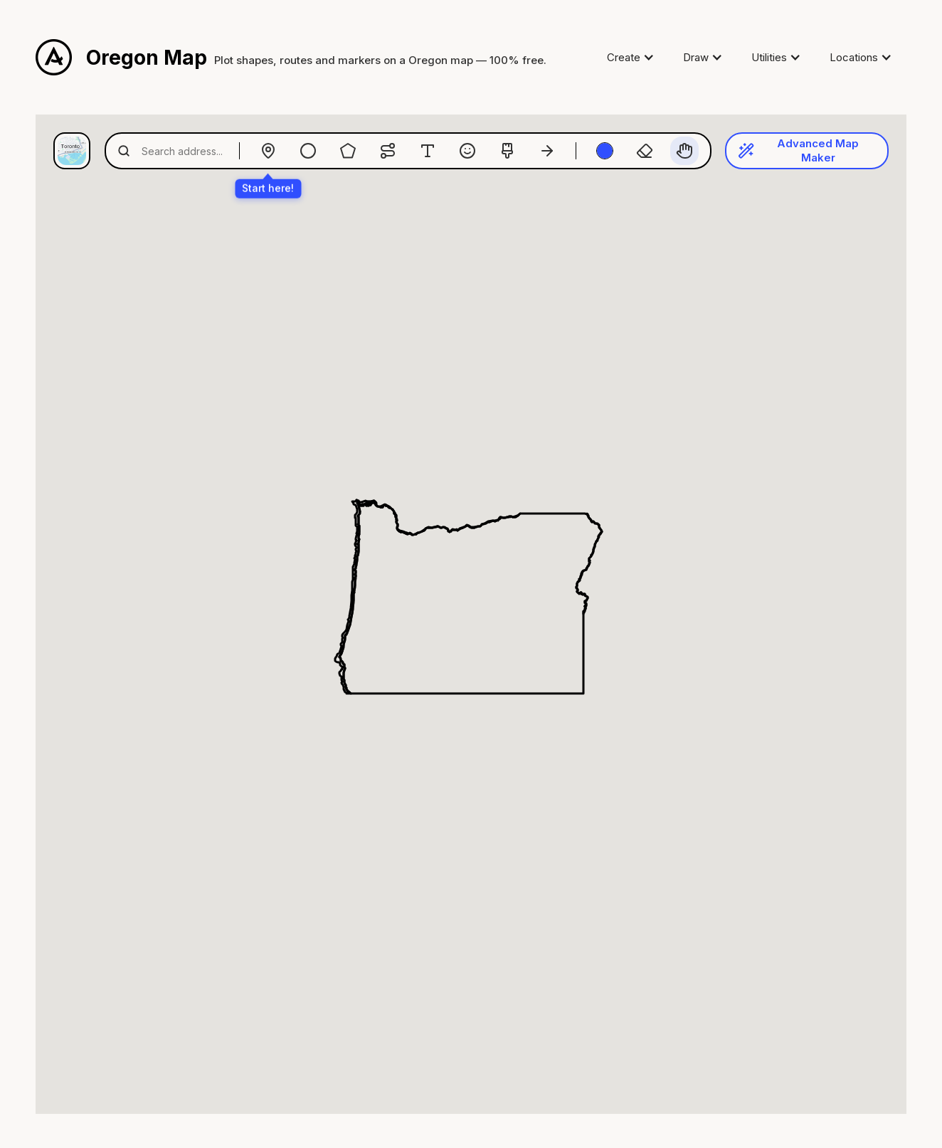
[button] (631, 57)
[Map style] (71, 150)
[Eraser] (644, 151)
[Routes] (388, 151)
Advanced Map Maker (798, 150)
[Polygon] (348, 151)
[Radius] (308, 151)
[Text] (427, 151)
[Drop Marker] (268, 151)
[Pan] (684, 151)
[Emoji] (467, 151)
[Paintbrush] (507, 151)
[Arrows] (547, 151)
